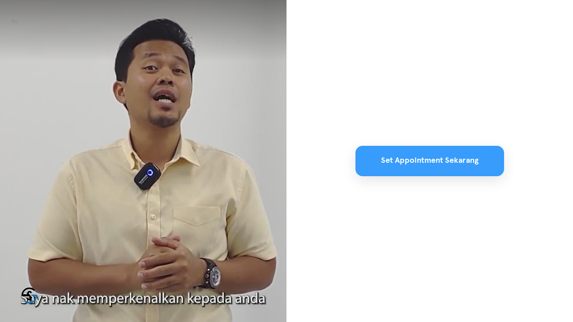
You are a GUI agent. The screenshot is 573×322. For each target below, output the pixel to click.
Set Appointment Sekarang (430, 161)
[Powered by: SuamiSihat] (29, 295)
